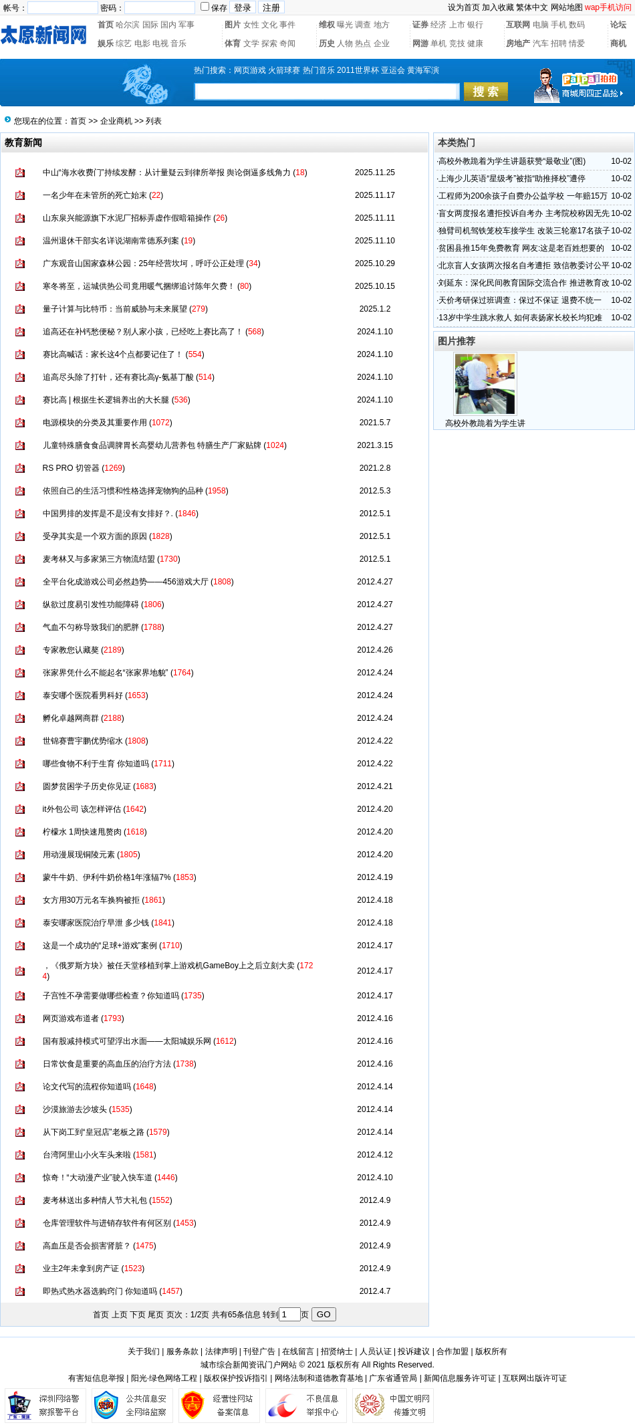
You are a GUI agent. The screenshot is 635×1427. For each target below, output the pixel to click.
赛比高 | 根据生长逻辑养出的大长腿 (106, 400)
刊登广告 (259, 1351)
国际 (150, 24)
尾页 (156, 1314)
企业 (382, 43)
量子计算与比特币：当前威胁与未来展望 (115, 309)
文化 (269, 24)
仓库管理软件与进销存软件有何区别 (107, 1223)
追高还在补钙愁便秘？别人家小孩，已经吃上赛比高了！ (143, 331)
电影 (142, 43)
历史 (327, 43)
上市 (457, 24)
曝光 (345, 24)
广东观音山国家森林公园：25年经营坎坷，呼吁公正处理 (143, 263)
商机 (618, 43)
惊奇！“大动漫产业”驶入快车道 (97, 1177)
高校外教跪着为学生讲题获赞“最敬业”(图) (512, 161)
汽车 (541, 43)
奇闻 (287, 43)
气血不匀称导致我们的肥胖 (91, 627)
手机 (559, 24)
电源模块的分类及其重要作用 (95, 422)
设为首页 (464, 7)
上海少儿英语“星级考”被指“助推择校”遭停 (512, 178)
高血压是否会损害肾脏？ (87, 1245)
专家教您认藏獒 (71, 650)
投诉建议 (414, 1351)
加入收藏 (498, 7)
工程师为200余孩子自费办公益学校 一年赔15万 (523, 196)
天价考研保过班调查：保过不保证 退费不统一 (519, 300)
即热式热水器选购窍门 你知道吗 (100, 1291)
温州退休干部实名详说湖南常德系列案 (111, 240)
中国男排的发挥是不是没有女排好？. (108, 513)
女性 (251, 24)
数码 (577, 24)
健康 (475, 43)
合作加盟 (452, 1351)
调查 (363, 24)
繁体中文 (532, 7)
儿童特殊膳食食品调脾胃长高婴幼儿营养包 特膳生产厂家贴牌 (152, 445)
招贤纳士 (337, 1351)
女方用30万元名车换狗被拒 (91, 900)
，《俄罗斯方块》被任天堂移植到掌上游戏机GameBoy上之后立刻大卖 (169, 965)
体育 (233, 43)
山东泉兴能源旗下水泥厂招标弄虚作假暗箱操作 (127, 218)
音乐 (178, 43)
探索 (269, 43)
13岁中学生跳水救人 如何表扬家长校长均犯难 (520, 317)
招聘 (559, 43)
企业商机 (116, 121)
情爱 (577, 43)
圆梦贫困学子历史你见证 (87, 786)
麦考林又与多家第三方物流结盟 (99, 559)
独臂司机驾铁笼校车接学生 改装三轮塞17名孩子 (524, 230)
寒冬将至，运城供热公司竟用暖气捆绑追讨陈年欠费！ (139, 286)
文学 (251, 43)
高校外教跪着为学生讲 (485, 423)
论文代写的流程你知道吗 (87, 1086)
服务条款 (182, 1351)
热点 (363, 43)
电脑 (541, 24)
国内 (168, 24)
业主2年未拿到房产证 (81, 1268)
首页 (106, 24)
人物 (345, 43)
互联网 (518, 24)
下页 (138, 1314)
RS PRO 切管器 (71, 468)
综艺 (124, 43)
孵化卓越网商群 (71, 718)
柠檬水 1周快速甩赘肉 (82, 832)
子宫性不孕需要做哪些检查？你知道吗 (111, 995)
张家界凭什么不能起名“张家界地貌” (105, 672)
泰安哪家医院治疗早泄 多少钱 (96, 922)
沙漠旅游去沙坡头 (75, 1109)
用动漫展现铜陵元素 (79, 854)
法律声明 (221, 1351)
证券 (420, 24)
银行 (475, 24)
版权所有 (491, 1351)
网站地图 (567, 7)
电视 (160, 43)
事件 (287, 24)
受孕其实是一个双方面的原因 (95, 536)
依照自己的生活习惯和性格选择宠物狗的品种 (123, 491)
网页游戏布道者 (71, 1018)
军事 (186, 24)
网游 (420, 43)
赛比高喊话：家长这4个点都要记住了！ (113, 354)
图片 (233, 24)
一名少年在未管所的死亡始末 (95, 195)
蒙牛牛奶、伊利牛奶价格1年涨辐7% (107, 877)
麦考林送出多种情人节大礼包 (95, 1200)
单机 (438, 43)
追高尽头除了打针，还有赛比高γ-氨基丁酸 (118, 377)
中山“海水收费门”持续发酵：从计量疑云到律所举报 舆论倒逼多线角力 (167, 172)
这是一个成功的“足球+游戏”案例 (100, 945)
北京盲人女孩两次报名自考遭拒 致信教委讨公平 (523, 265)
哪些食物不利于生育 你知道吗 (96, 763)
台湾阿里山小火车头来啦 (87, 1155)
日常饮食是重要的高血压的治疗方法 (107, 1064)
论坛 (618, 24)
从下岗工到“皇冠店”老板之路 (93, 1132)
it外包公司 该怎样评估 (82, 809)
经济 (438, 24)
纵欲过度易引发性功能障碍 (91, 604)
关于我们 (144, 1351)
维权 (327, 24)
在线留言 (298, 1351)
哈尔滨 (128, 24)
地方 (382, 24)
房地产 (518, 43)
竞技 (457, 43)
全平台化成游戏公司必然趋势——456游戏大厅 (126, 581)
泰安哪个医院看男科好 (83, 695)
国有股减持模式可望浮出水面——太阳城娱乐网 (127, 1041)
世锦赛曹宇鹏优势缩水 (83, 741)
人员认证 (376, 1351)
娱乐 (106, 43)
